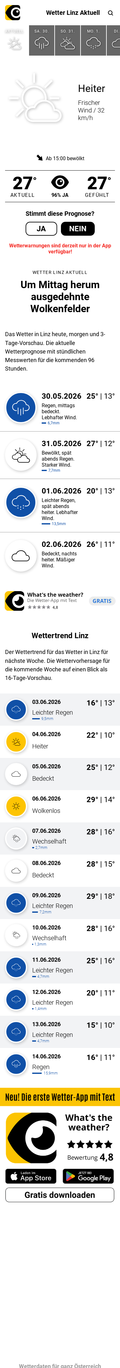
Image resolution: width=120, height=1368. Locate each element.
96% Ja (60, 186)
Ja (41, 228)
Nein (78, 228)
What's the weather (12, 12)
